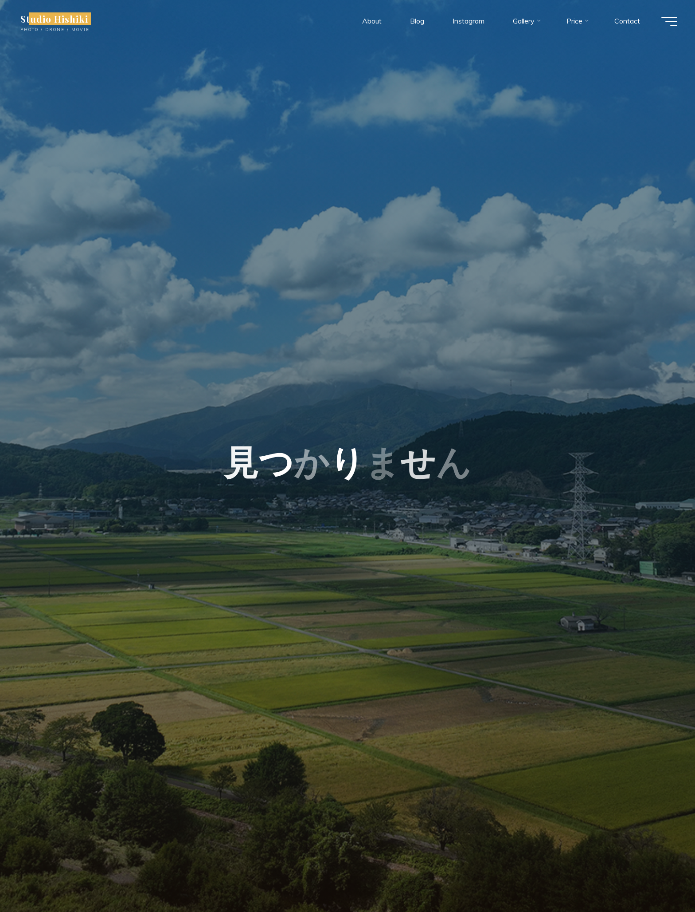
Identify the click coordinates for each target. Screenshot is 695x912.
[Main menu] (669, 21)
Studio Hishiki (54, 18)
